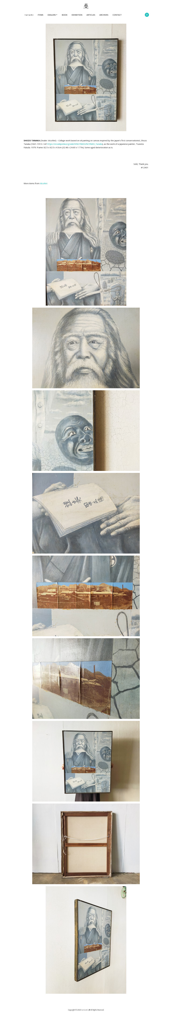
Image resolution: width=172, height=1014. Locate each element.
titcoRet (43, 183)
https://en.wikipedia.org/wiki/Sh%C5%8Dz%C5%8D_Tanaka (74, 144)
